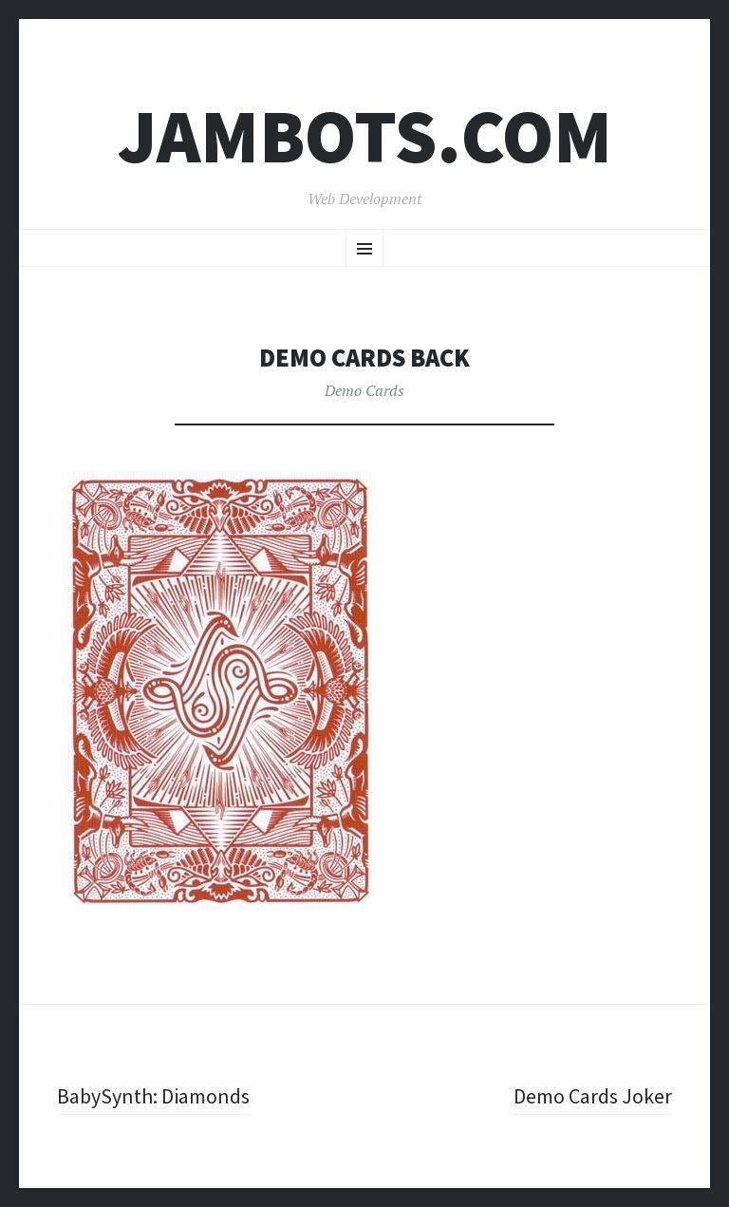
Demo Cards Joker (593, 1096)
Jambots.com (365, 136)
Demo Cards (364, 390)
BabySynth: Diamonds (153, 1096)
